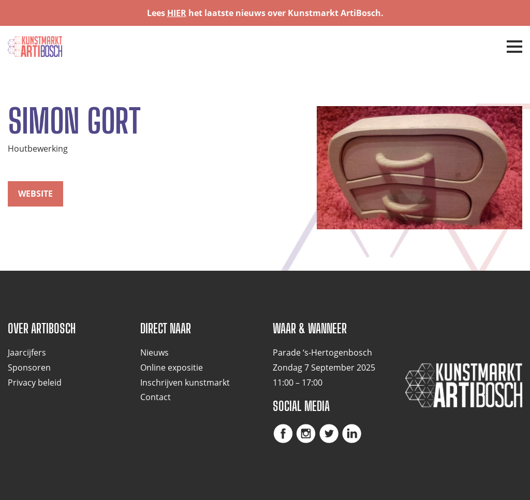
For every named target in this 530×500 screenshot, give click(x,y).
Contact (155, 397)
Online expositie (171, 367)
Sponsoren (29, 367)
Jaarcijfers (27, 352)
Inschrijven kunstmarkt (185, 382)
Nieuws (154, 352)
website (35, 193)
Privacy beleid (35, 382)
